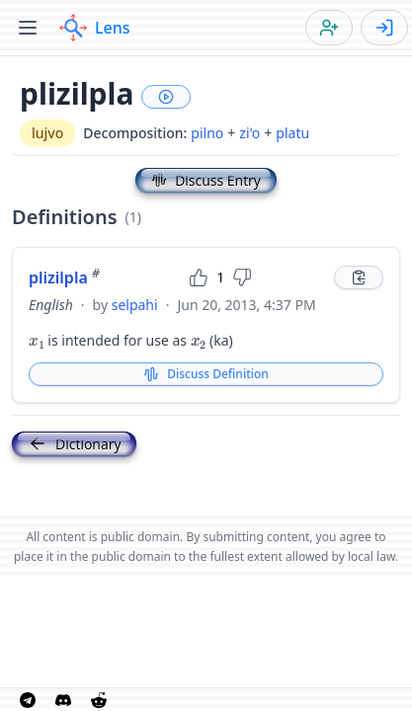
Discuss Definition (206, 373)
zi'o (249, 132)
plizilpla (64, 277)
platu (292, 132)
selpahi (135, 304)
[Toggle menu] (27, 27)
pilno (207, 132)
